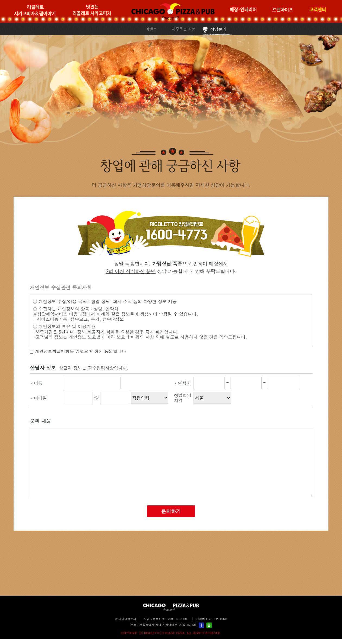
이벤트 (151, 29)
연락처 (182, 383)
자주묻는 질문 (183, 29)
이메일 (38, 398)
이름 (36, 383)
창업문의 (218, 29)
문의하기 (171, 511)
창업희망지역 (182, 398)
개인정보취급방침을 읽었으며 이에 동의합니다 (78, 351)
